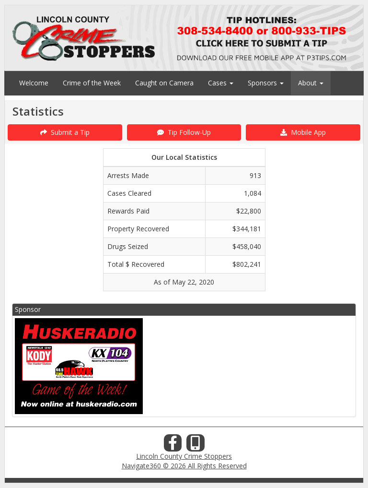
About (310, 82)
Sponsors (266, 82)
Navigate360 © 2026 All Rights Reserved (184, 465)
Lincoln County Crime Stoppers (184, 456)
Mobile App (303, 132)
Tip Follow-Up (184, 132)
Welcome (33, 82)
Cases (220, 82)
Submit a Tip (65, 132)
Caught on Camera (164, 82)
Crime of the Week (92, 82)
